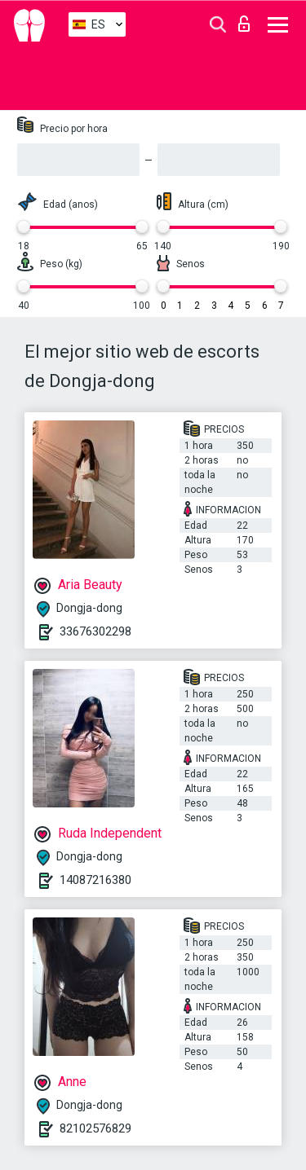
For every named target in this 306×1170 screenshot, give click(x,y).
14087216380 (95, 880)
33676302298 (95, 631)
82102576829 (95, 1128)
